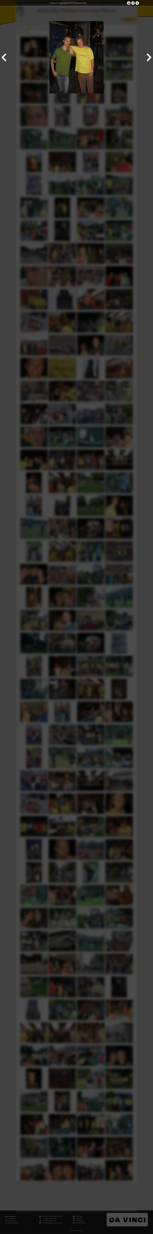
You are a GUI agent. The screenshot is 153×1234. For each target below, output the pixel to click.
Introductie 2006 (80, 3)
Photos (52, 3)
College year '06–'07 (65, 3)
